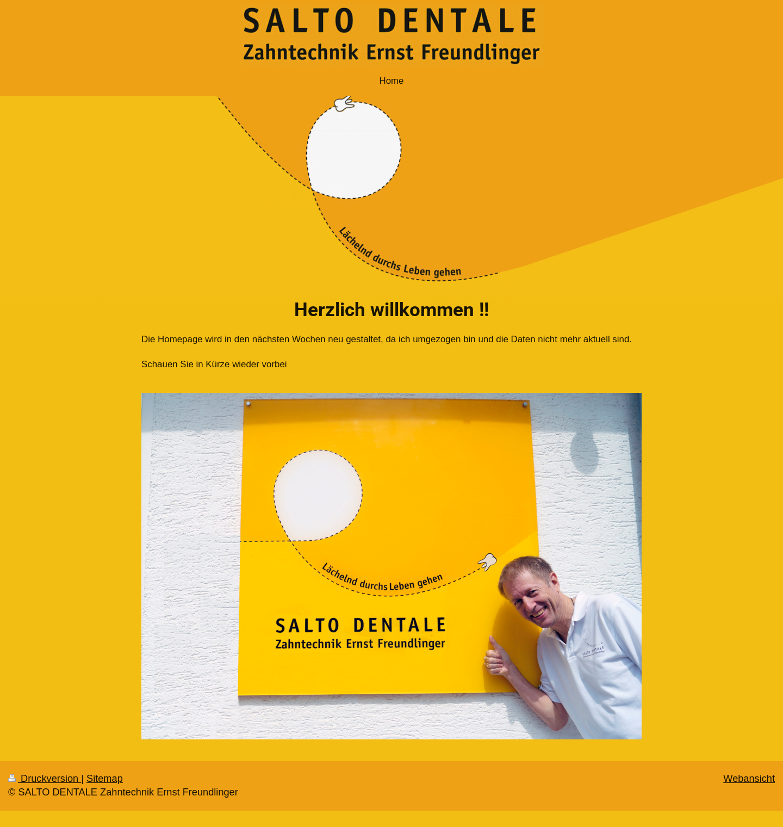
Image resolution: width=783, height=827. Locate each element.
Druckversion (44, 778)
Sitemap (104, 778)
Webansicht (749, 778)
